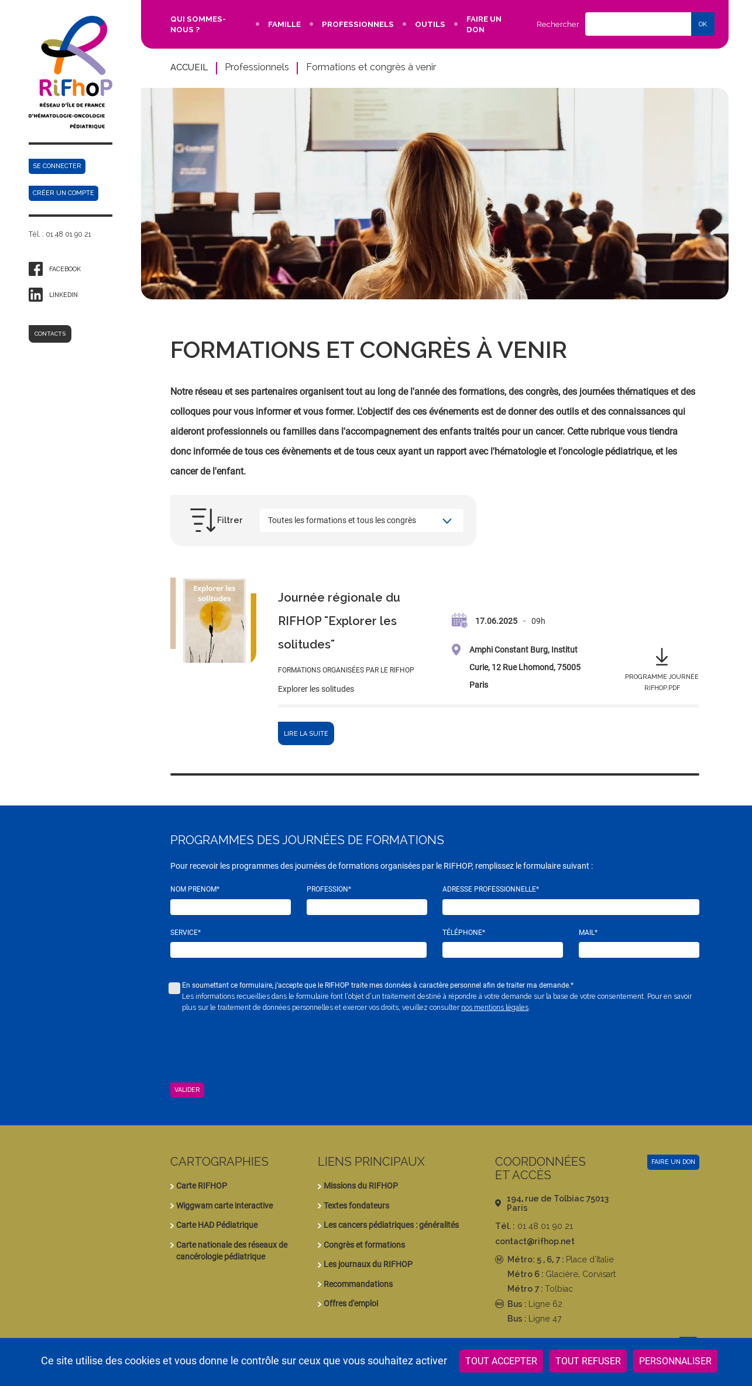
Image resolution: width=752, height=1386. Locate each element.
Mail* (588, 932)
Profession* (329, 889)
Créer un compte (63, 192)
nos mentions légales (494, 1007)
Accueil (189, 67)
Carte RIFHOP (201, 1185)
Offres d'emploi (351, 1303)
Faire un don (673, 1161)
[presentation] (259, 1048)
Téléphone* (463, 932)
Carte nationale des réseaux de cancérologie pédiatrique (231, 1250)
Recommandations (358, 1284)
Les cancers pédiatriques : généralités (391, 1225)
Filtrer (230, 520)
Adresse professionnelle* (490, 889)
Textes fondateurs (356, 1205)
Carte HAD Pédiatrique (216, 1225)
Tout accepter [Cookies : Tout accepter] (501, 1361)
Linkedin (63, 294)
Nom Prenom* (194, 889)
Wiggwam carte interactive (224, 1205)
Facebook (65, 268)
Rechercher (558, 24)
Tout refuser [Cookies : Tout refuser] (588, 1361)
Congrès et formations (364, 1245)
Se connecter (57, 165)
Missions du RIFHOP (361, 1185)
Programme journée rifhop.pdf (662, 682)
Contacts (50, 333)
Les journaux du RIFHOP (368, 1264)
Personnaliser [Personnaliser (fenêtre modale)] (675, 1361)
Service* (185, 932)
